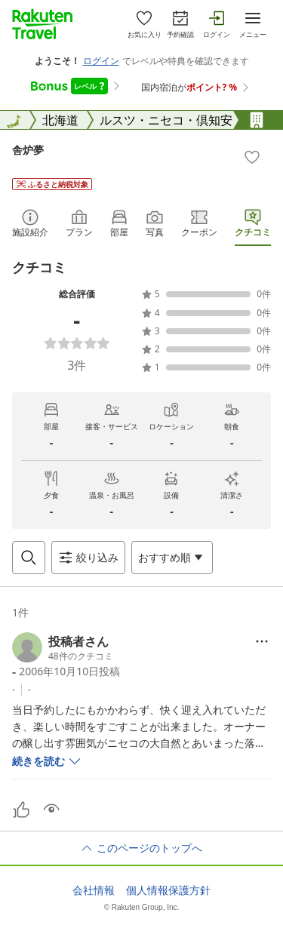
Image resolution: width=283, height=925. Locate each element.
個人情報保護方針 (168, 890)
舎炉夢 (28, 150)
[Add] (252, 157)
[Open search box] (28, 557)
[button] (62, 647)
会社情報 (93, 890)
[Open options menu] (172, 557)
